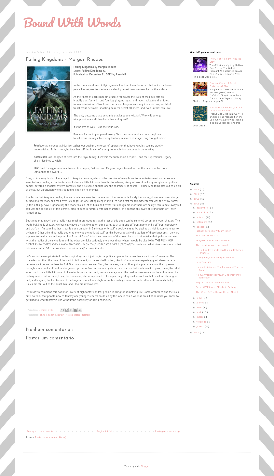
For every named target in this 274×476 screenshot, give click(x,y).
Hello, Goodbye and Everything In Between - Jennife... (220, 251)
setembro (202, 221)
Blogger (145, 466)
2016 (197, 198)
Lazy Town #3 (203, 262)
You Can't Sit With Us (207, 235)
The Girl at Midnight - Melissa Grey (225, 60)
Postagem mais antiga (167, 431)
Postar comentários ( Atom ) (50, 437)
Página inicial (104, 431)
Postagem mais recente (40, 431)
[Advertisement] (210, 155)
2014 (197, 332)
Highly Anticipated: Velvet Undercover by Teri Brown (218, 276)
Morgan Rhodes (73, 314)
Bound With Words (72, 22)
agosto (200, 226)
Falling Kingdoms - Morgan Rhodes (215, 257)
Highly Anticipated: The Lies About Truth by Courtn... (219, 268)
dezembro (202, 207)
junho (199, 302)
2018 (197, 189)
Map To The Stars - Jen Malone (212, 282)
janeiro (200, 326)
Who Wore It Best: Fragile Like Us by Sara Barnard (225, 109)
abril (199, 312)
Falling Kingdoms (47, 314)
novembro (202, 212)
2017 (197, 194)
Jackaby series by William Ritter (213, 230)
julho (199, 297)
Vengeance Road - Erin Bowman (213, 240)
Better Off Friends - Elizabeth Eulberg (216, 287)
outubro (201, 217)
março (200, 316)
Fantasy (61, 314)
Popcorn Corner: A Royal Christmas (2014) (222, 84)
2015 (197, 203)
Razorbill (86, 314)
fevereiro (201, 321)
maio (199, 307)
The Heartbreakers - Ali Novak (212, 245)
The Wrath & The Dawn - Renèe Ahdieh (217, 291)
